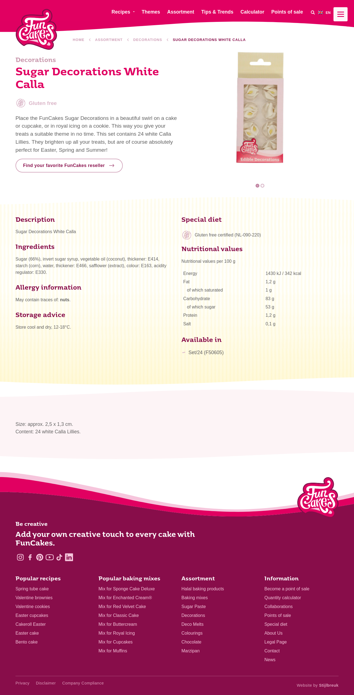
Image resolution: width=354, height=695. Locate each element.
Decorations (147, 40)
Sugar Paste (193, 606)
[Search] (312, 12)
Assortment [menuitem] (180, 12)
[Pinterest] (40, 557)
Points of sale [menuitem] (287, 12)
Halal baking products (202, 588)
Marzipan (190, 650)
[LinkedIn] (69, 557)
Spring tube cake (32, 588)
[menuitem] (328, 12)
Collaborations (278, 606)
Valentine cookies (32, 606)
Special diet (275, 624)
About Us (273, 633)
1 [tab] (257, 185)
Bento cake (26, 642)
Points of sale (277, 615)
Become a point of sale (286, 588)
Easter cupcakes (31, 615)
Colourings (191, 633)
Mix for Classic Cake (118, 615)
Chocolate (191, 642)
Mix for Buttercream (117, 624)
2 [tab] (262, 185)
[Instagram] (20, 557)
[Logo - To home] (318, 498)
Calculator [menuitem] (252, 12)
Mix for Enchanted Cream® (125, 597)
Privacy (22, 683)
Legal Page (275, 642)
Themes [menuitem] (151, 12)
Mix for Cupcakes (115, 642)
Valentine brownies (34, 597)
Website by (318, 685)
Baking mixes (194, 597)
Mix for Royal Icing (116, 633)
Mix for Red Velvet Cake (122, 606)
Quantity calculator (282, 597)
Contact (272, 650)
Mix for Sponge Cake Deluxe (126, 588)
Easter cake (27, 633)
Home (78, 40)
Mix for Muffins (112, 650)
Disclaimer (46, 683)
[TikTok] (59, 557)
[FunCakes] (36, 29)
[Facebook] (30, 557)
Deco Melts (192, 624)
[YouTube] (49, 557)
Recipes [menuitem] (120, 12)
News (269, 659)
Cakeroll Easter (30, 624)
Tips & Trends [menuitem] (217, 12)
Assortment (109, 40)
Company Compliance (83, 683)
